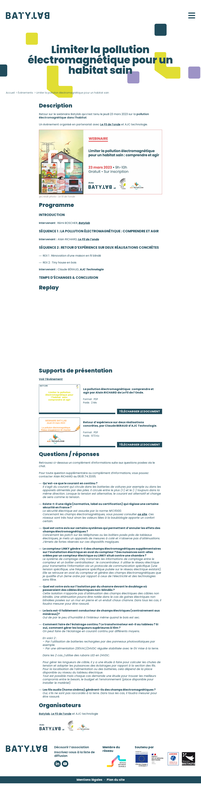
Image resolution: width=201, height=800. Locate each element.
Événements (25, 92)
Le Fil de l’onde (110, 124)
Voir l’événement (51, 379)
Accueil (10, 92)
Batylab (44, 714)
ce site (142, 514)
